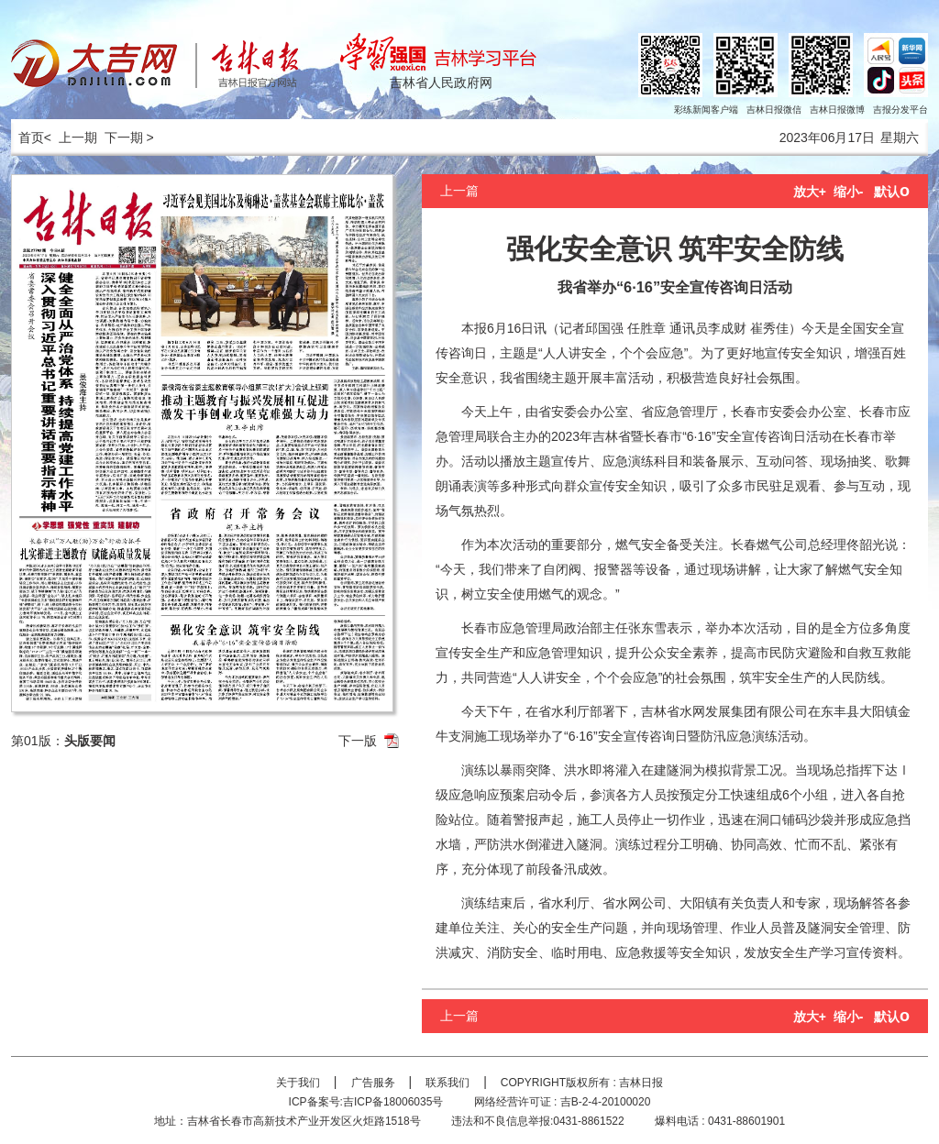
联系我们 (447, 1082)
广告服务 (373, 1082)
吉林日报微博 (837, 109)
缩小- (849, 191)
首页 (27, 137)
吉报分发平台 (900, 109)
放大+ (809, 191)
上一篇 (459, 190)
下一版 (357, 740)
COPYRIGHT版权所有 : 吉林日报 (582, 1082)
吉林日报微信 (773, 109)
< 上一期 (70, 137)
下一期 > (129, 137)
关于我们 (298, 1082)
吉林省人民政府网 (441, 82)
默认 (892, 191)
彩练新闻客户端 (706, 109)
